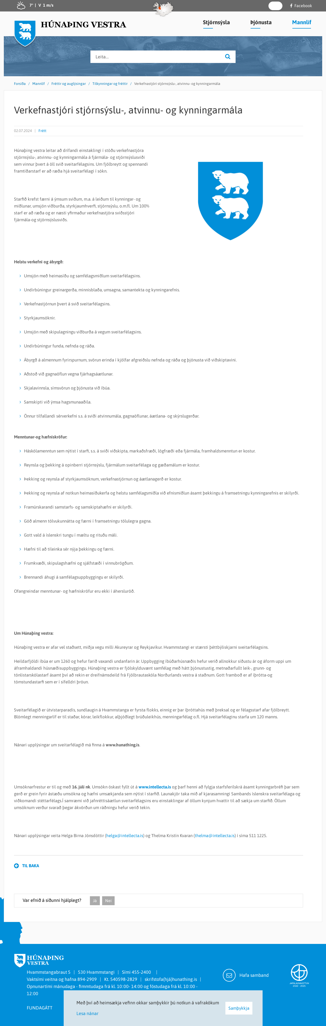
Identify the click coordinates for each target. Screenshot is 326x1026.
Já (95, 900)
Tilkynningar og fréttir (110, 84)
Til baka (30, 865)
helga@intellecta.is (124, 835)
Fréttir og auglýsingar (68, 84)
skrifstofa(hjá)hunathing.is (171, 979)
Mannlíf (38, 84)
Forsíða (20, 84)
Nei (108, 900)
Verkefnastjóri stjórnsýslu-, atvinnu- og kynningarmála (177, 84)
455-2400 (142, 972)
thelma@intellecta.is (215, 835)
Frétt (42, 130)
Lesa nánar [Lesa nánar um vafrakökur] (87, 1013)
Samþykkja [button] (238, 1008)
